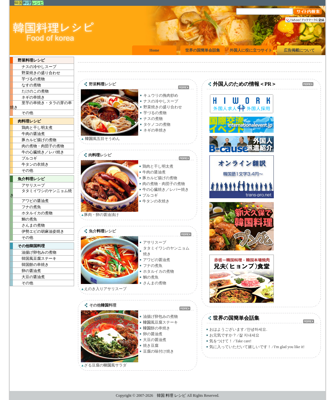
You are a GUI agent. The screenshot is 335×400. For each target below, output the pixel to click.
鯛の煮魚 (23, 219)
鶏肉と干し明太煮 (31, 127)
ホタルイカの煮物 (31, 213)
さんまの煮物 (27, 225)
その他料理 (27, 246)
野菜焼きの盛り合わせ (35, 73)
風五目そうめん (102, 138)
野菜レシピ (27, 60)
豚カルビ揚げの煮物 (33, 140)
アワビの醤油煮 (29, 201)
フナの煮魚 (25, 207)
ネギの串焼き (27, 97)
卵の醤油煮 (25, 270)
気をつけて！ (221, 341)
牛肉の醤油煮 (27, 134)
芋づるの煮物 (27, 79)
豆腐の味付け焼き (158, 351)
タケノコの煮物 (156, 124)
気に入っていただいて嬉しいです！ (240, 347)
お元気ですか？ (222, 335)
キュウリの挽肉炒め (160, 95)
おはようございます (226, 329)
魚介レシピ (27, 179)
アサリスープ (27, 185)
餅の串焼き (29, 264)
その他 (21, 113)
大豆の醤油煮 (27, 277)
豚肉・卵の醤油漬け (101, 214)
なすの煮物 (25, 85)
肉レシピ (25, 121)
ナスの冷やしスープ (33, 66)
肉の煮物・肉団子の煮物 (37, 146)
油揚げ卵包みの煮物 (33, 252)
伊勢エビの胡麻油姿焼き (37, 231)
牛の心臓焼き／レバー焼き (165, 189)
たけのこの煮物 (29, 91)
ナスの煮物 (153, 118)
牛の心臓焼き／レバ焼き (37, 152)
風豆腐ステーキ (33, 258)
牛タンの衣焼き (29, 164)
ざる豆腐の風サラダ (105, 365)
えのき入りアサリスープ (105, 289)
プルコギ (23, 158)
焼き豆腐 (150, 345)
